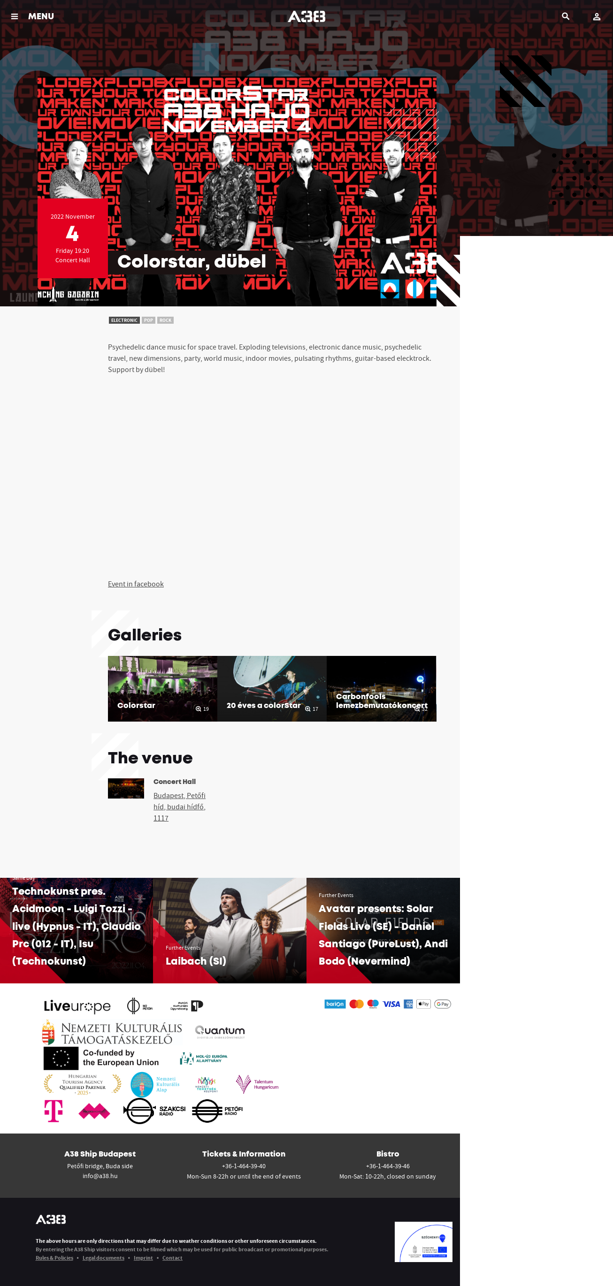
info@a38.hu (100, 1176)
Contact (172, 1257)
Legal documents (103, 1257)
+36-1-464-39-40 (244, 1166)
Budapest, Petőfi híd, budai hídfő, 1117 (179, 806)
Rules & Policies (54, 1257)
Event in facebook (136, 583)
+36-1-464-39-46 (388, 1166)
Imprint (143, 1257)
